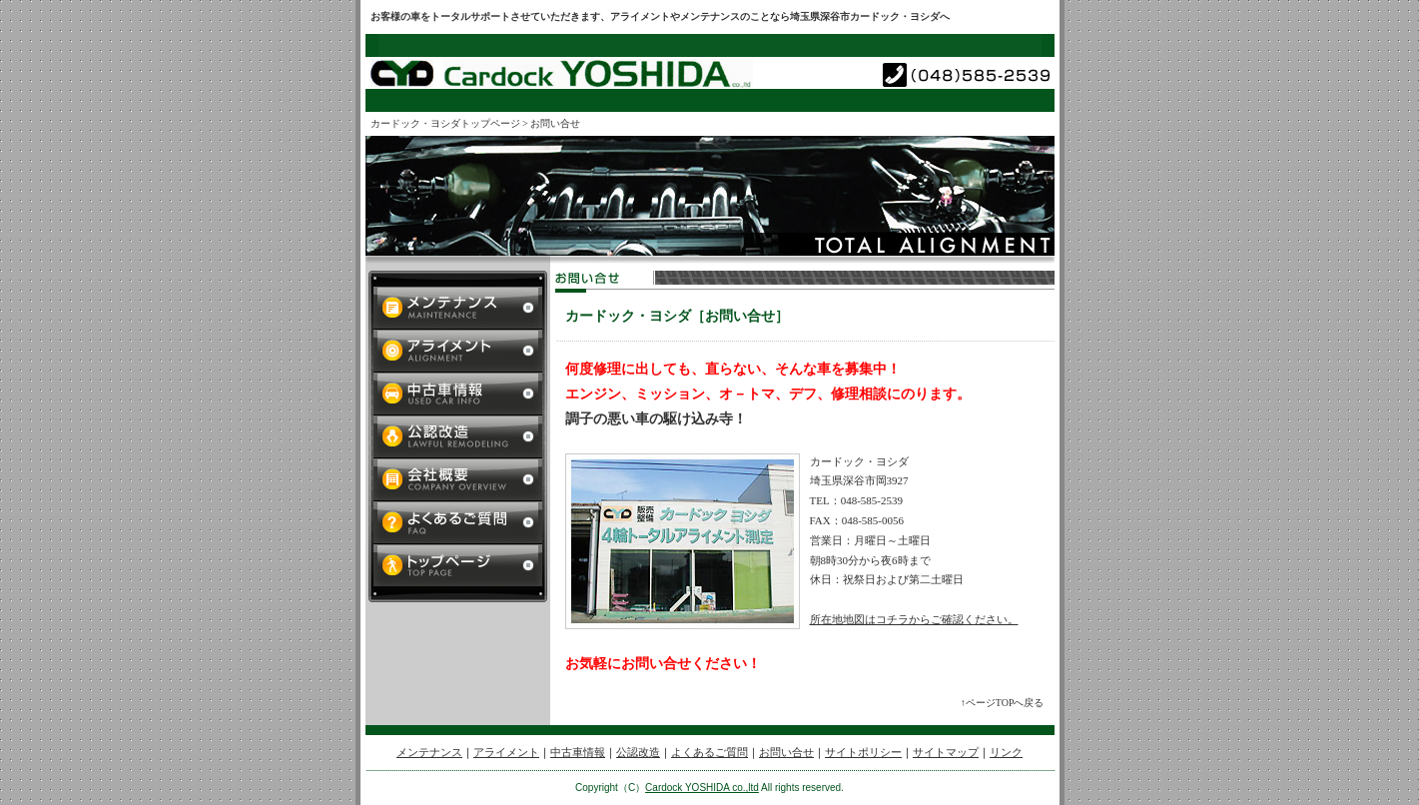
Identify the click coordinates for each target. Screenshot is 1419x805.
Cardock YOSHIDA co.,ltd (702, 787)
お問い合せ (786, 752)
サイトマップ (946, 752)
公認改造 (638, 752)
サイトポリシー (863, 752)
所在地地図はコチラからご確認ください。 (914, 619)
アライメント (506, 752)
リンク (1006, 752)
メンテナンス (429, 752)
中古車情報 (577, 752)
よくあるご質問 (709, 752)
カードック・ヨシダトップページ (445, 123)
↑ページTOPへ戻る (1003, 702)
